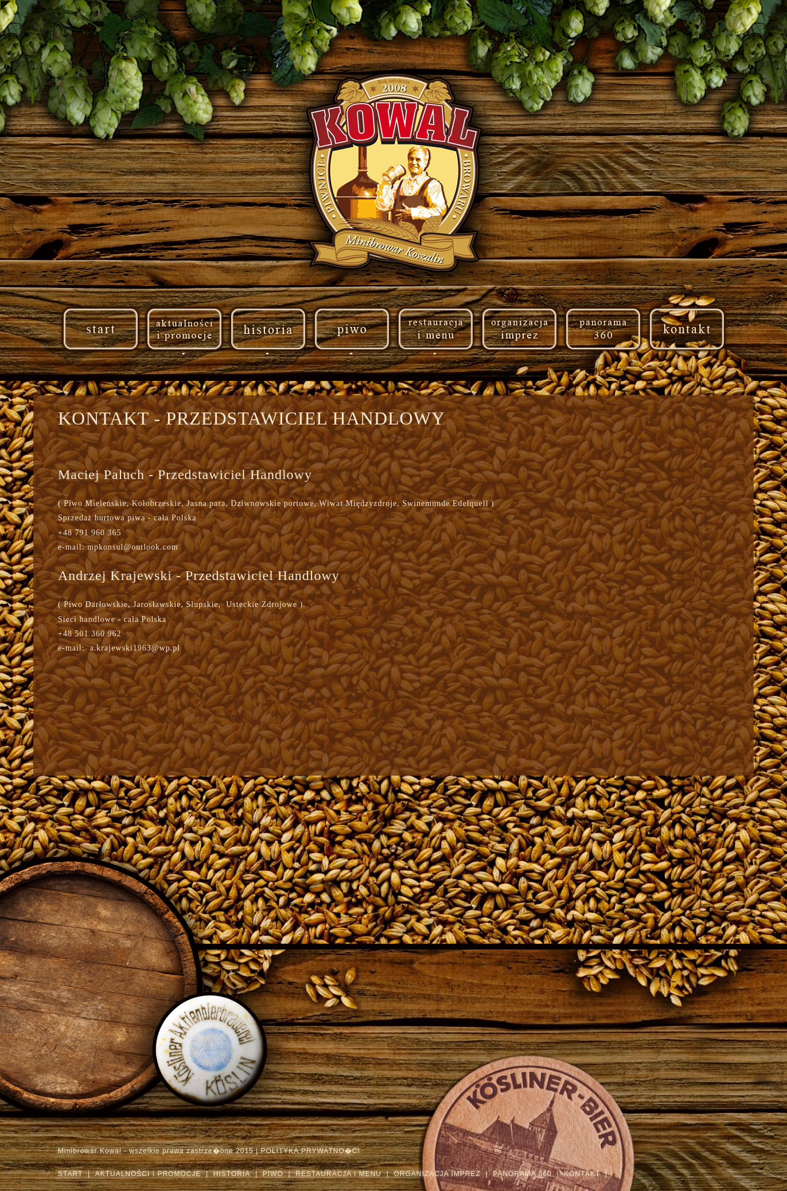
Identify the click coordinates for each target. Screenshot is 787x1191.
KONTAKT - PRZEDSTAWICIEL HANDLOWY (248, 418)
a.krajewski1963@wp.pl (132, 648)
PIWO (273, 1174)
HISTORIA (231, 1174)
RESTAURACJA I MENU (338, 1174)
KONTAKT (582, 1174)
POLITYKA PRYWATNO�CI (310, 1151)
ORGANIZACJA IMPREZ (437, 1174)
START (70, 1174)
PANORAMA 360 (522, 1174)
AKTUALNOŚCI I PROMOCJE (148, 1174)
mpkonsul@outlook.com (130, 547)
